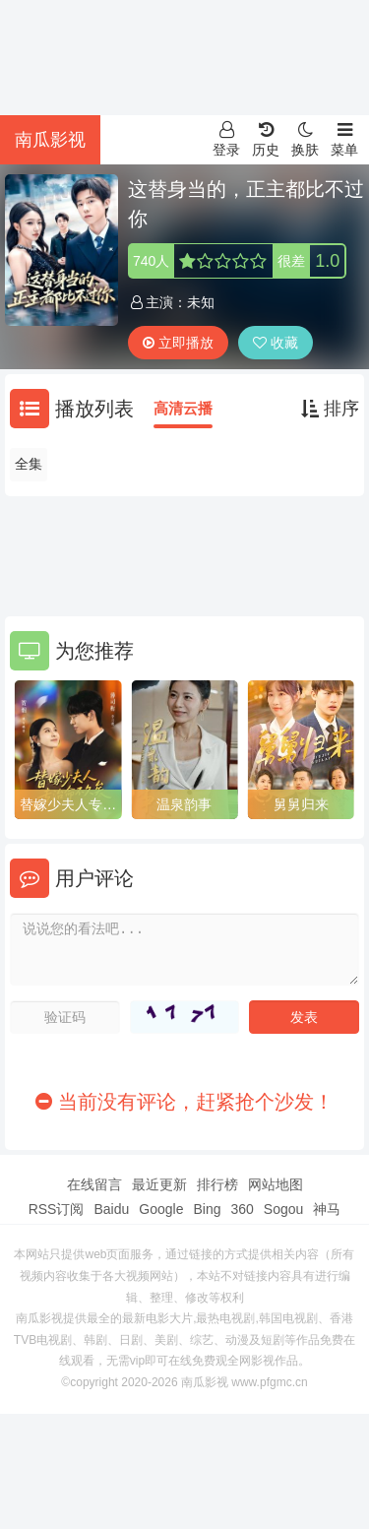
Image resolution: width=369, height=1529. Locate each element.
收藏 (275, 342)
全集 (28, 464)
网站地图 (275, 1184)
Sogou (283, 1209)
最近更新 (159, 1184)
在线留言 (94, 1184)
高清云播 (183, 408)
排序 (330, 408)
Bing (206, 1209)
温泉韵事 (184, 804)
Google (161, 1209)
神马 (326, 1209)
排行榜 (217, 1184)
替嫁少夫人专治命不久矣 (68, 805)
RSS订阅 (57, 1209)
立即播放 (178, 342)
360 (241, 1209)
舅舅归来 (301, 804)
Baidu (111, 1209)
